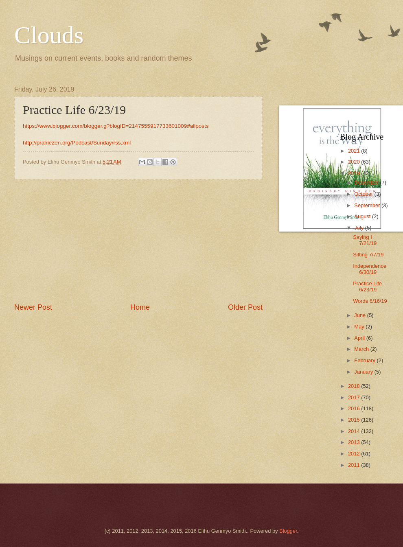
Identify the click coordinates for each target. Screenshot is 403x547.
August (363, 216)
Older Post (245, 307)
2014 (354, 431)
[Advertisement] (138, 241)
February (365, 360)
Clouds (48, 35)
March (362, 349)
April (360, 338)
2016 (354, 408)
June (360, 315)
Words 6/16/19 (370, 301)
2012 (354, 454)
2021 (354, 151)
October (364, 194)
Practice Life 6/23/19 (367, 286)
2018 (354, 386)
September (367, 205)
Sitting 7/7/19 (368, 255)
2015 (354, 420)
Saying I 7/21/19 (365, 240)
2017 (354, 397)
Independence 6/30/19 (369, 269)
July (359, 228)
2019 (354, 173)
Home (140, 307)
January (364, 372)
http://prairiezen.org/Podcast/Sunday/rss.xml (77, 143)
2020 (354, 162)
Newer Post (33, 307)
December (367, 182)
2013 (354, 442)
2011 (354, 465)
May (360, 327)
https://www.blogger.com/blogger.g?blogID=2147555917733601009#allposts (116, 126)
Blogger (288, 531)
